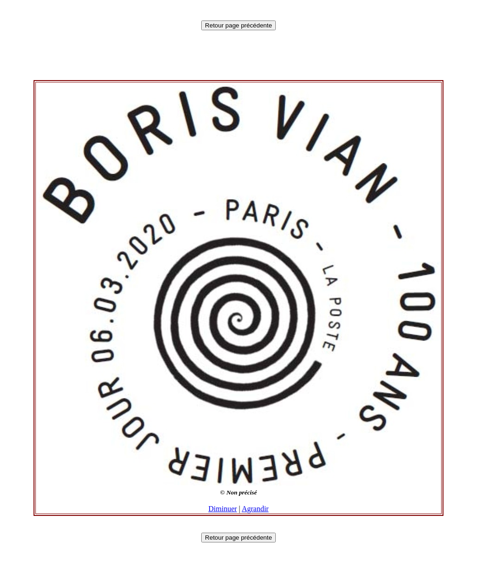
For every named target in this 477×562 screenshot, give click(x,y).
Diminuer (222, 509)
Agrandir (255, 509)
